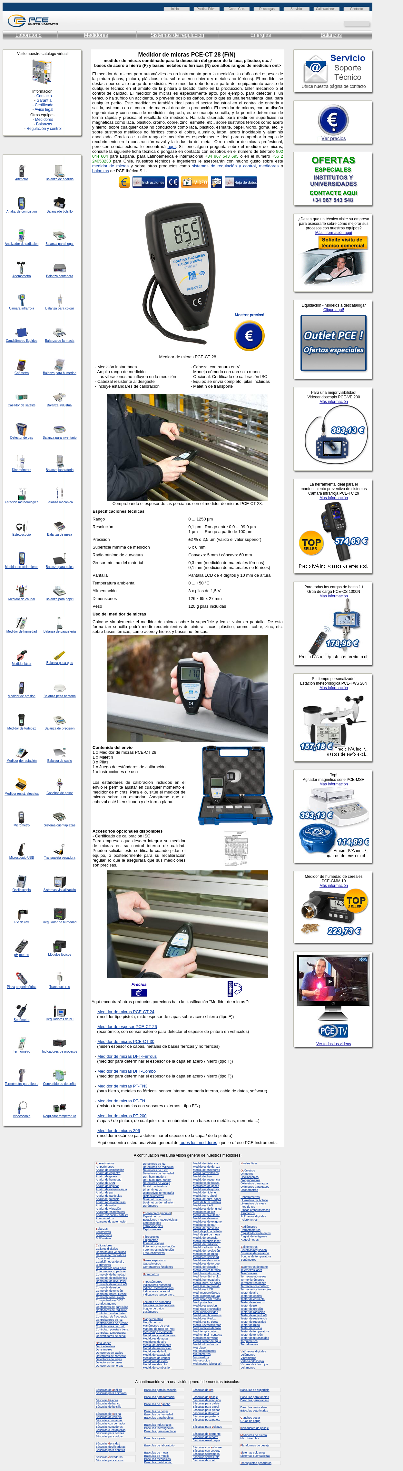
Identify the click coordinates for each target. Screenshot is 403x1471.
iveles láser (249, 1163)
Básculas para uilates (207, 1426)
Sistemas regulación (254, 1250)
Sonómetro (22, 1020)
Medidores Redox (204, 1318)
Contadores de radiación (111, 1310)
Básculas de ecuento (206, 1433)
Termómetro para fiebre (21, 1084)
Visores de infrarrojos (254, 1364)
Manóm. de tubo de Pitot (158, 1328)
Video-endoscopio (252, 1361)
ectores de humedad (157, 1302)
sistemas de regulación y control (224, 165)
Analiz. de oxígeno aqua (111, 1189)
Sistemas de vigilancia (255, 1253)
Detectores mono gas (109, 1365)
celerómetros (105, 1163)
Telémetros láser (251, 1270)
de (22, 244)
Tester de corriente (253, 1299)
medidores (269, 165)
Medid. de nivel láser (206, 1215)
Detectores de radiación (158, 1167)
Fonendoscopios (153, 1243)
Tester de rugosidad (253, 1321)
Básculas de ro (202, 1390)
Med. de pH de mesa (206, 1234)
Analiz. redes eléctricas (111, 1202)
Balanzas (331, 35)
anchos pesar (250, 1417)
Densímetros (104, 1349)
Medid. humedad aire (206, 1279)
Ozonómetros (249, 1190)
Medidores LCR (203, 1289)
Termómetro (21, 1051)
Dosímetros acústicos (157, 1199)
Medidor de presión (21, 696)
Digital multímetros (155, 1186)
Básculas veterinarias (254, 1410)
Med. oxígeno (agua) (206, 1296)
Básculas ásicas (107, 1400)
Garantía (44, 100)
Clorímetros (103, 1264)
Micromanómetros (204, 1350)
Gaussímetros (152, 1263)
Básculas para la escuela (160, 1390)
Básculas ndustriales (158, 1424)
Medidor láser (22, 664)
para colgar (66, 308)
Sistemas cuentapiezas (255, 1455)
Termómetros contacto (255, 1286)
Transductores (59, 987)
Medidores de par (204, 1224)
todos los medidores (198, 1142)
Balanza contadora (59, 276)
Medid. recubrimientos (207, 1315)
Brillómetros (103, 1238)
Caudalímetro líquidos (21, 340)
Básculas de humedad (158, 1414)
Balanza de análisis (60, 179)
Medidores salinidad (206, 1257)
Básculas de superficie (255, 1390)
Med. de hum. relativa (207, 1202)
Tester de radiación (253, 1312)
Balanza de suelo (59, 760)
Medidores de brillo (155, 1351)
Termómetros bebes (253, 1283)
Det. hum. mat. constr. (157, 1180)
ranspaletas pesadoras (256, 1463)
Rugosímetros (250, 1239)
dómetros (248, 1170)
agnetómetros (153, 1319)
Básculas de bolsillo (108, 1406)
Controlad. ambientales (111, 1313)
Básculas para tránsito (255, 1400)
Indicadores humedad (157, 1285)
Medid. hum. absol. (205, 1195)
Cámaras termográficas (111, 1255)
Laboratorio (28, 35)
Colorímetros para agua (111, 1268)
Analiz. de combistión (21, 211)
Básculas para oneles (255, 1397)
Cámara (15, 308)
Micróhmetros (202, 1354)
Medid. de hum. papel (207, 1199)
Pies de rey (248, 1206)
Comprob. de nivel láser (111, 1281)
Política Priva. (206, 9)
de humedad (27, 631)
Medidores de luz (204, 1212)
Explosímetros (152, 1229)
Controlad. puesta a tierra (112, 1329)
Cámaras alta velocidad (111, 1252)
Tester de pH (249, 1305)
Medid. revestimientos (207, 1325)
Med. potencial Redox (207, 1299)
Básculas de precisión (206, 1400)
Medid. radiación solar (207, 1247)
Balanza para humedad (59, 373)
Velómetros (248, 1354)
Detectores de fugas (109, 1359)
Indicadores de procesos (59, 1051)
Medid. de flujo (202, 1176)
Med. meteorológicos (206, 1292)
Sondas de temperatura (256, 1256)
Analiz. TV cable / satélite (112, 1215)
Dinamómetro (21, 470)
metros (24, 955)
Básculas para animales (111, 1393)
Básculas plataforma (205, 1413)
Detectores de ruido (155, 1170)
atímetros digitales (253, 1351)
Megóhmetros (152, 1322)
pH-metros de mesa (253, 1203)
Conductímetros (106, 1303)
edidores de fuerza (254, 1435)
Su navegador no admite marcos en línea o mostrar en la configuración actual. (333, 690)
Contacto (356, 9)
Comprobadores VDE (109, 1300)
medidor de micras (110, 165)
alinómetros (249, 1246)
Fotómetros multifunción (158, 1249)
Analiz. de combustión (110, 1170)
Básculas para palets (206, 1403)
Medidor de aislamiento (21, 567)
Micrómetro (22, 825)
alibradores (104, 1245)
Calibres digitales (107, 1248)
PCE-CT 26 (146, 1026)
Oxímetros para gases (255, 1186)
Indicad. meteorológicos (158, 1288)
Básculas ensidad (108, 1443)
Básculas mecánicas (157, 1459)
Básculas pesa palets (206, 1419)
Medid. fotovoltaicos (206, 1173)
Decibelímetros (105, 1346)
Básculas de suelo (204, 1460)
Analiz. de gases (106, 1176)
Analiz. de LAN (105, 1182)
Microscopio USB (21, 857)
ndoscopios (151, 1213)
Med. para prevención (207, 1308)
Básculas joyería (154, 1438)
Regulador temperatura (59, 1116)
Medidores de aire (154, 1341)
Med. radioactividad (205, 1312)
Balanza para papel (60, 599)
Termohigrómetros (252, 1279)
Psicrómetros (249, 1219)
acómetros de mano (254, 1266)
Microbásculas (250, 1438)
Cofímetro (22, 373)
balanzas (100, 170)
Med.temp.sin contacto (207, 1334)
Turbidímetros (249, 1344)
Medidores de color (155, 1364)
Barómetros (103, 1232)
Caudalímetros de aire (110, 1261)
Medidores (96, 35)
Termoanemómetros (253, 1276)
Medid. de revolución (206, 1250)
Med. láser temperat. (206, 1286)
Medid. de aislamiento (157, 1345)
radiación (32, 244)
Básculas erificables (254, 1407)
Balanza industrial (60, 405)
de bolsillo (65, 211)
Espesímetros (152, 1216)
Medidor (12, 631)
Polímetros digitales (253, 1216)
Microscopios (201, 1360)
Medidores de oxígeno (207, 1221)
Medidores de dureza (206, 1166)
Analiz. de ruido (106, 1205)
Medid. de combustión (157, 1367)
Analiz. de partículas (109, 1195)
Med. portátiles (202, 1302)
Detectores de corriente (111, 1356)
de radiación (27, 760)
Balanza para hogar (59, 244)
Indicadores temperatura (158, 1294)
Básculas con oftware (206, 1447)
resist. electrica (27, 793)
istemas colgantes (253, 1452)
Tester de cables (251, 1296)
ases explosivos (154, 1260)
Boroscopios (104, 1235)
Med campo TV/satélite (157, 1332)
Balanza (52, 211)
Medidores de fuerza (206, 1182)
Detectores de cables (109, 1352)
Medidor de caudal (21, 599)
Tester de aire (249, 1292)
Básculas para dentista (110, 1450)
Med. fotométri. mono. (207, 1273)
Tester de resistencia (254, 1318)
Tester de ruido (250, 1325)
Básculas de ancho (157, 1404)
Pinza (11, 987)
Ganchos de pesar (59, 793)
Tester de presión (252, 1308)
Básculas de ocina (108, 1413)
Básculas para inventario (160, 1431)
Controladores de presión (112, 1323)
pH (16, 955)
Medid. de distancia (205, 1163)
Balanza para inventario (59, 437)
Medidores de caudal (156, 1358)
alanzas (102, 1228)
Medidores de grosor (206, 1189)
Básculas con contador (110, 1423)
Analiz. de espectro (108, 1173)
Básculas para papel (205, 1406)
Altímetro (21, 179)
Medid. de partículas (206, 1228)
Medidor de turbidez (21, 728)
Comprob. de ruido (108, 1287)
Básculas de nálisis (109, 1390)
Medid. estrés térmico (207, 1270)
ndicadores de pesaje (255, 1428)
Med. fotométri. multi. (206, 1276)
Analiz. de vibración (108, 1208)
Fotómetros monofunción (159, 1246)
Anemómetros (105, 1218)
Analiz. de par (104, 1192)
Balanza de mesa (59, 534)
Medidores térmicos (205, 1338)
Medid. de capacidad (156, 1354)
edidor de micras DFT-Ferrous (129, 1056)
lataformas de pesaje (255, 1445)
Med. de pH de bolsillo (207, 1231)
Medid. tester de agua (207, 1341)
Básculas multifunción (158, 1462)
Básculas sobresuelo (205, 1457)
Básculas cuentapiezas (110, 1430)
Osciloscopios (250, 1177)
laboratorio (66, 470)
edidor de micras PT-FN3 (124, 1086)
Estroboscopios (153, 1226)
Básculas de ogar (156, 1411)
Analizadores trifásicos (110, 1212)
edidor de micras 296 (120, 1130)
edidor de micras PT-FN (123, 1100)
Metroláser (200, 1347)
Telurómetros (249, 1273)
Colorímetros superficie (111, 1271)
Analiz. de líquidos (107, 1186)
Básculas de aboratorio (159, 1445)
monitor (166, 1213)
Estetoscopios (152, 1222)
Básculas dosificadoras (110, 1446)
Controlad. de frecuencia (111, 1316)
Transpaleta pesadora (59, 857)
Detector (16, 437)
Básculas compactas (109, 1420)
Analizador (12, 244)
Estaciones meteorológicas (160, 1219)
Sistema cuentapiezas (59, 825)
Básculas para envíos (109, 1460)
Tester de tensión (252, 1334)
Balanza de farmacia (59, 340)
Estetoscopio (21, 534)
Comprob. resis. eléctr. (110, 1297)
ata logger (103, 1343)
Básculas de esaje (205, 1397)
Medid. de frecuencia (206, 1179)
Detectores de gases (109, 1362)
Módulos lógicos (59, 954)
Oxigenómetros (250, 1180)
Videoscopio (21, 1116)
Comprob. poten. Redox (111, 1294)
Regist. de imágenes (254, 1236)
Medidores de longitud (207, 1208)
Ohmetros (247, 1173)
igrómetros (151, 1274)
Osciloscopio (22, 890)
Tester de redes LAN (254, 1315)
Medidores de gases (206, 1186)
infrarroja (27, 308)
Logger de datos (153, 1308)
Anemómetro (21, 276)
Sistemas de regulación (177, 35)
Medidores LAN (203, 1205)
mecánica (66, 502)
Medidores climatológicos (159, 1335)
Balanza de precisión (60, 728)
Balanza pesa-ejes (59, 663)
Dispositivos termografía (158, 1192)
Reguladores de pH (60, 1019)
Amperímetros (105, 1166)
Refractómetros (250, 1230)
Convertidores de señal (59, 1084)
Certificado (44, 105)
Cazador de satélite (21, 405)
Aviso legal (43, 109)
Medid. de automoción (157, 1348)
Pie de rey (21, 922)
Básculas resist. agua (206, 1440)
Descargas (267, 9)
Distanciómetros (153, 1196)
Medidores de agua (155, 1338)
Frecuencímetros (154, 1253)
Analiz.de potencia (108, 1199)
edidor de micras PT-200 (124, 1115)
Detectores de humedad (158, 1173)
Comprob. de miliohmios (111, 1277)
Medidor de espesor (116, 1026)
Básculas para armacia (159, 1397)
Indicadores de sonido (157, 1291)
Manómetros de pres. (156, 1325)
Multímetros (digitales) (207, 1363)
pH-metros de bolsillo (254, 1200)
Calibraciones (326, 9)
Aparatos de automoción (111, 1221)
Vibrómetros (248, 1358)
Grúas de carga (250, 1421)
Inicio (175, 9)
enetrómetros (250, 1197)
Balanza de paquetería (60, 631)
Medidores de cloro (155, 1361)
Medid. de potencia (205, 1237)
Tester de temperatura (255, 1331)
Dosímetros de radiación (158, 1202)
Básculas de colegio (109, 1417)
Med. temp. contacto (206, 1331)
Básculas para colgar (109, 1436)
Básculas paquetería (205, 1416)
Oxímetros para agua (254, 1183)
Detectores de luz (154, 1163)
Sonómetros (248, 1259)
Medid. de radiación (205, 1244)
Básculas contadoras (109, 1426)
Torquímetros (249, 1341)
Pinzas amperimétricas (255, 1210)
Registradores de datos (255, 1233)
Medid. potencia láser (207, 1241)
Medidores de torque (206, 1263)
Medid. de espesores (206, 1170)
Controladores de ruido (110, 1326)
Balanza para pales (60, 567)
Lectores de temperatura (158, 1305)
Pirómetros (248, 1213)
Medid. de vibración (205, 1266)
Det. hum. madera (154, 1176)
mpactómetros (152, 1281)
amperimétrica (26, 987)
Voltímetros (248, 1367)
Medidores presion (205, 1305)
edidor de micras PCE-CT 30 (127, 1041)
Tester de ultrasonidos (255, 1338)
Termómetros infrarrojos (256, 1289)
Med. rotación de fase (207, 1328)
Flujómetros (150, 1240)
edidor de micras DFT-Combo (128, 1071)
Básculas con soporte (206, 1450)
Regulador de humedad (60, 922)
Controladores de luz (109, 1319)
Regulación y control (44, 128)
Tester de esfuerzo (252, 1302)
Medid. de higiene (204, 1192)
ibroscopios (151, 1236)
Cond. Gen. (237, 9)
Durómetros (150, 1205)
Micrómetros (201, 1357)
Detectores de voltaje (156, 1183)
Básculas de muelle (156, 1455)
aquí (172, 146)
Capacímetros (105, 1258)
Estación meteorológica (21, 502)
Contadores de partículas (112, 1306)
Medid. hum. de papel (207, 1283)
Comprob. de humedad (110, 1274)
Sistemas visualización (60, 890)
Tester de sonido (251, 1328)
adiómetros (249, 1226)
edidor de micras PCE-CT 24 (127, 1011)
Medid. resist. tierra (205, 1321)
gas (30, 437)
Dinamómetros (152, 1189)
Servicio (296, 9)
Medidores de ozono (206, 1218)
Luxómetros (150, 1311)
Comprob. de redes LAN (111, 1284)
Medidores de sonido (206, 1260)
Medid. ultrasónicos (205, 1344)
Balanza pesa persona (60, 696)
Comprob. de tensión (109, 1290)
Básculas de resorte (205, 1437)
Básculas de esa (156, 1452)
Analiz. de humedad (109, 1179)
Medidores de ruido (205, 1254)
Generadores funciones (158, 1266)
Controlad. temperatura (111, 1332)
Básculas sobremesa (206, 1453)
